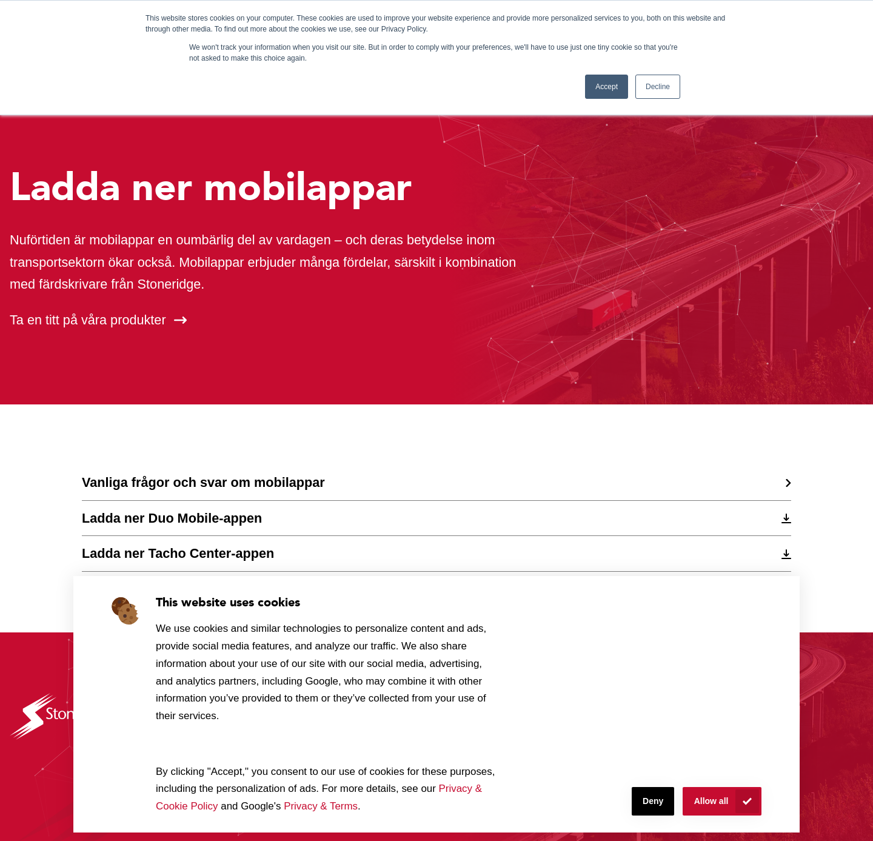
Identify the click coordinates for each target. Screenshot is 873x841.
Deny (653, 801)
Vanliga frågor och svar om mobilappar (203, 482)
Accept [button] (606, 86)
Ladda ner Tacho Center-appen (178, 553)
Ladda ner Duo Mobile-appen (172, 518)
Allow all (711, 801)
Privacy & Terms (321, 806)
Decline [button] (658, 86)
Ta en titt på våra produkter (88, 319)
